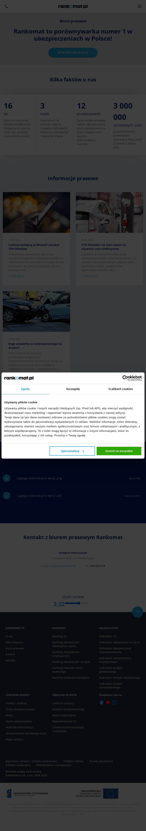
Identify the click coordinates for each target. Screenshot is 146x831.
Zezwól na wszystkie (119, 451)
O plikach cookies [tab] (120, 388)
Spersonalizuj (72, 451)
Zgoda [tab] (25, 388)
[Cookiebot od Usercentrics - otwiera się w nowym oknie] (125, 378)
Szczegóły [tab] (73, 388)
